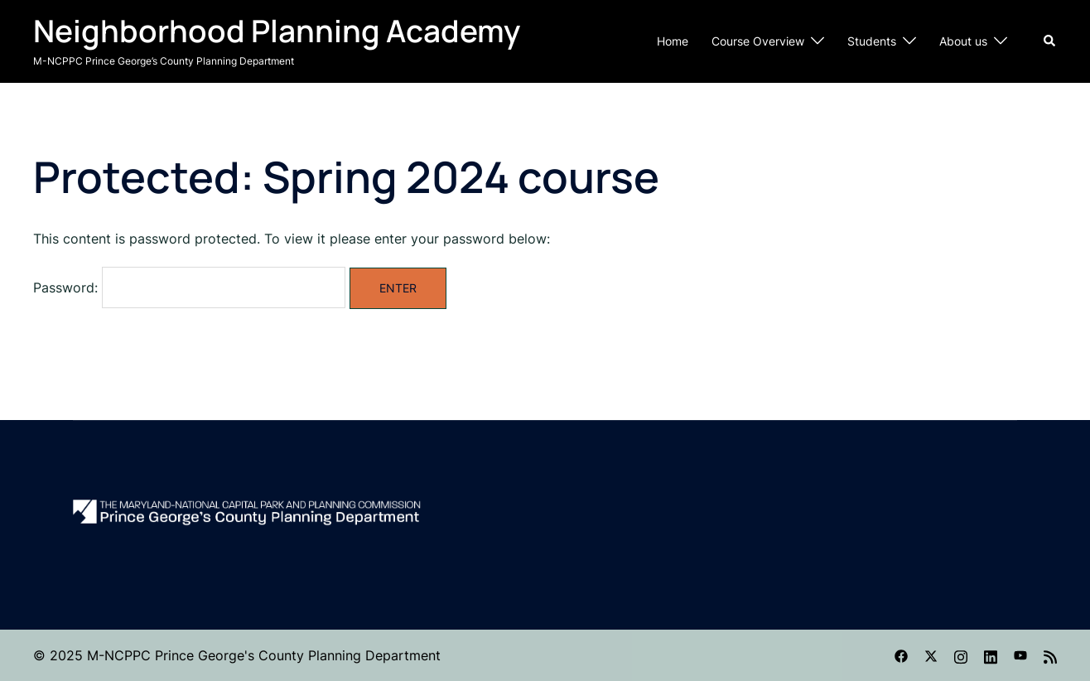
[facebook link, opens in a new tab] (901, 655)
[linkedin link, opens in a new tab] (990, 655)
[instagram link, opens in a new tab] (960, 655)
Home (672, 41)
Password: (189, 287)
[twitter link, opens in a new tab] (931, 655)
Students (871, 41)
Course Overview (757, 41)
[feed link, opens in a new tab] (1050, 655)
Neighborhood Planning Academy (276, 30)
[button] (1050, 41)
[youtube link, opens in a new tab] (1020, 655)
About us (963, 41)
